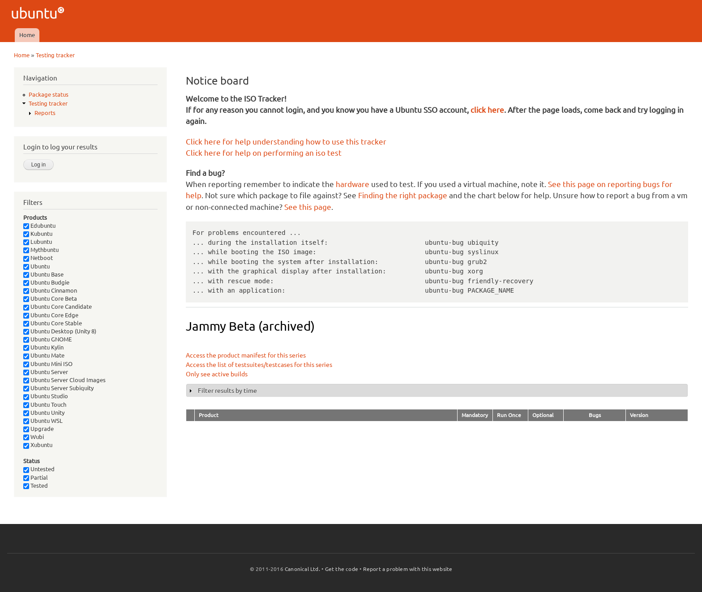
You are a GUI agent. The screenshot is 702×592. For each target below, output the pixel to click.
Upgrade (38, 429)
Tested (35, 485)
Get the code (341, 569)
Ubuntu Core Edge (50, 315)
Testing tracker (55, 55)
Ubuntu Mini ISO (48, 364)
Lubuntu (37, 242)
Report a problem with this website (408, 569)
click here (487, 110)
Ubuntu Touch (44, 404)
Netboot (38, 258)
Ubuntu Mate (43, 355)
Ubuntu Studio (45, 396)
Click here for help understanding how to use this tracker (286, 141)
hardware (352, 184)
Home (27, 35)
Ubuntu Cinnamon (50, 290)
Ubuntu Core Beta (50, 298)
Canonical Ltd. (302, 569)
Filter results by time (227, 390)
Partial (35, 477)
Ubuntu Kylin (43, 347)
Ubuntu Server (45, 372)
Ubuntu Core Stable (52, 323)
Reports (45, 113)
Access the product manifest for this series (246, 355)
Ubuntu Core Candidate (57, 306)
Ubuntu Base (43, 274)
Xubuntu (37, 445)
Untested (39, 469)
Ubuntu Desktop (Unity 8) (59, 331)
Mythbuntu (41, 250)
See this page (307, 207)
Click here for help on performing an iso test (264, 153)
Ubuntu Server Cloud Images (64, 380)
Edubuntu (39, 225)
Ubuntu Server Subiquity (58, 388)
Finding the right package (402, 195)
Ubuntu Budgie (46, 282)
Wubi (33, 437)
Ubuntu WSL (43, 420)
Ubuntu (36, 266)
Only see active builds (217, 374)
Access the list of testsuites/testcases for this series (259, 364)
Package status (48, 94)
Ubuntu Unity (43, 412)
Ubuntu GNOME (47, 339)
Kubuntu (37, 233)
